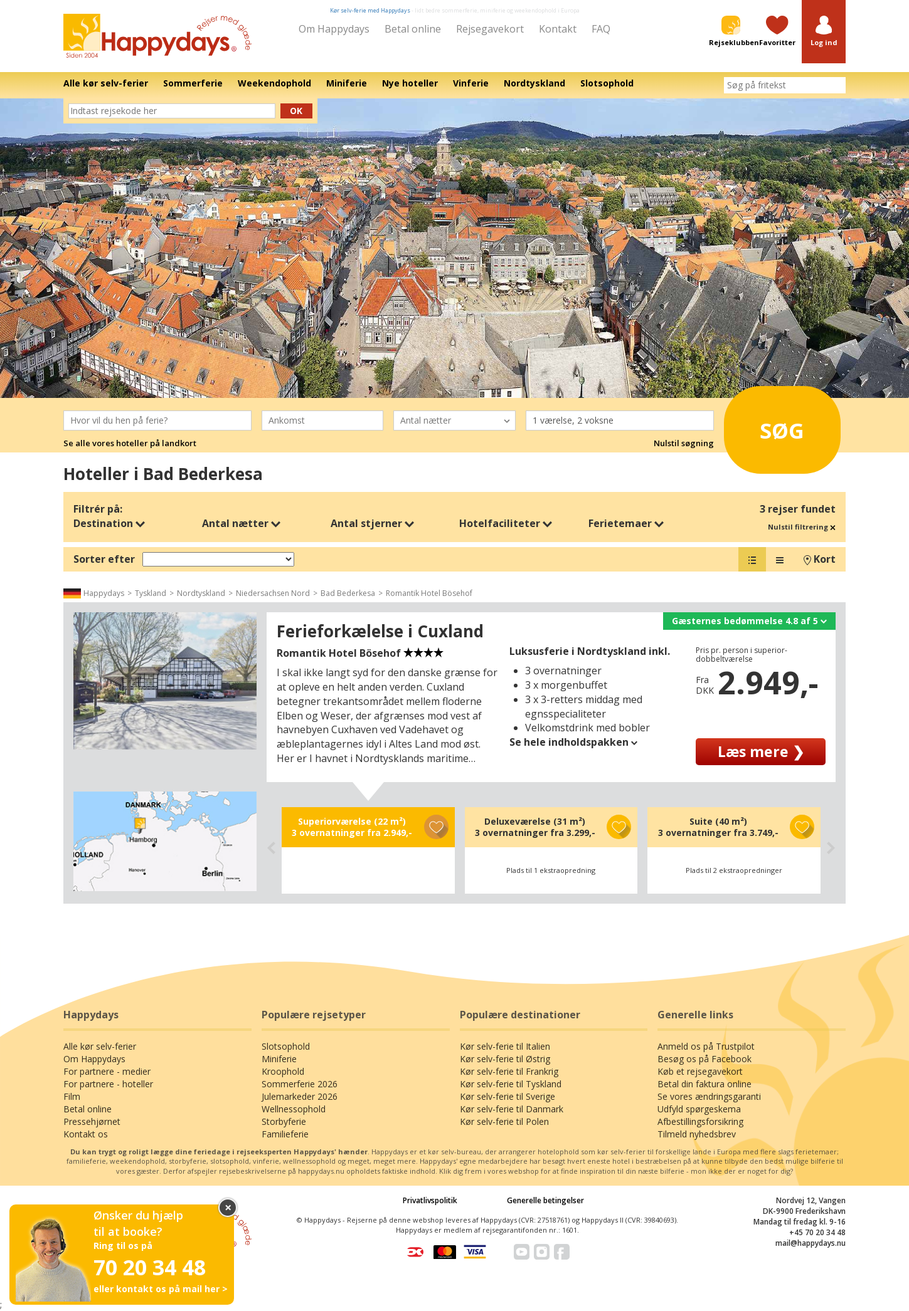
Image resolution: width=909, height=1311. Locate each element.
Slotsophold (286, 1046)
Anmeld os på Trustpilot (706, 1046)
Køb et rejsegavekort (700, 1071)
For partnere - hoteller (108, 1084)
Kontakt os (85, 1134)
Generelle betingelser (545, 1200)
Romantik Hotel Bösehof (429, 593)
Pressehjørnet (91, 1121)
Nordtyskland (201, 593)
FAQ (601, 29)
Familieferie (285, 1134)
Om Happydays (334, 29)
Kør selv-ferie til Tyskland (510, 1084)
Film (71, 1096)
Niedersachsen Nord (273, 593)
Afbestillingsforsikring (700, 1121)
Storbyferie (284, 1121)
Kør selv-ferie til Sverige (507, 1096)
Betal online (413, 29)
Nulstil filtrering (802, 526)
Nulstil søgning (684, 443)
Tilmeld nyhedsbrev (696, 1134)
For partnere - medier (107, 1071)
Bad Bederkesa (348, 593)
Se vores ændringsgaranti (709, 1096)
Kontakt (558, 29)
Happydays (103, 593)
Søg (767, 426)
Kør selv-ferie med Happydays (370, 10)
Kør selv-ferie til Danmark (511, 1109)
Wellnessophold (294, 1109)
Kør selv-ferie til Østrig (505, 1059)
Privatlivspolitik (430, 1200)
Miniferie (279, 1059)
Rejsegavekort (490, 29)
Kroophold (283, 1071)
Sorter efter (104, 559)
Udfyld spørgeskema (699, 1109)
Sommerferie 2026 (300, 1084)
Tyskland (150, 593)
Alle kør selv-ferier (99, 1046)
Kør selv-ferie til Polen (504, 1121)
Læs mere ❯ (761, 751)
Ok (296, 111)
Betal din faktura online (704, 1084)
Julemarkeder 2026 (300, 1096)
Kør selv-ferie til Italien (505, 1046)
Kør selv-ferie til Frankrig (509, 1071)
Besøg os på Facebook (704, 1059)
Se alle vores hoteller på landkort (129, 443)
